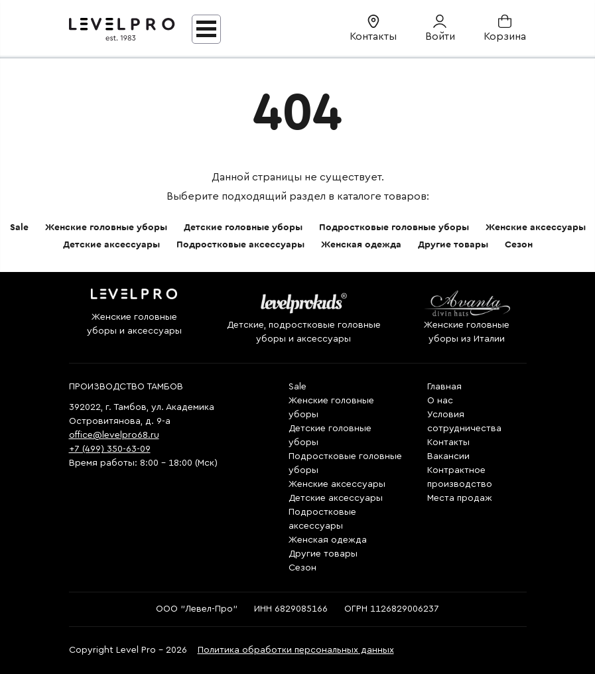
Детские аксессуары (111, 244)
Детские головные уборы (243, 227)
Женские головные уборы (106, 227)
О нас (440, 400)
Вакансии (448, 456)
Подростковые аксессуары (240, 244)
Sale (19, 227)
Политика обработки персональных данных (296, 650)
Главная (444, 386)
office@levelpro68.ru (114, 435)
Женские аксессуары (536, 227)
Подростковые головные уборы (394, 227)
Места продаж (459, 498)
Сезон (519, 244)
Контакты (448, 442)
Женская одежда (361, 244)
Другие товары (453, 244)
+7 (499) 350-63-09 (110, 449)
